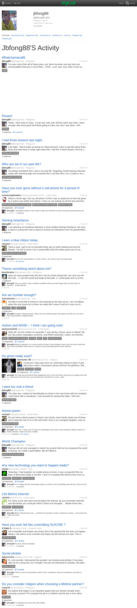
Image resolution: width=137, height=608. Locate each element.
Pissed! (7, 116)
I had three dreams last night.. (23, 140)
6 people (20, 208)
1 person (18, 132)
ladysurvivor (8, 557)
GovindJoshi (8, 298)
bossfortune (8, 272)
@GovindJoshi (21, 299)
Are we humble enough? (19, 295)
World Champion (13, 441)
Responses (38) (32, 35)
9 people (20, 481)
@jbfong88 (15, 61)
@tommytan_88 (37, 360)
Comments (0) (45, 35)
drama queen (11, 410)
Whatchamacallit (13, 57)
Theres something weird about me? (26, 268)
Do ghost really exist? (17, 356)
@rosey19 (14, 588)
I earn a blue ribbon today (20, 240)
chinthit (5, 498)
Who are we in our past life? (21, 164)
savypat (6, 244)
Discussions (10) (17, 35)
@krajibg (16, 528)
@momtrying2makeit (29, 195)
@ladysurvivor (21, 557)
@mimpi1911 (14, 469)
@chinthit (14, 498)
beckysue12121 (9, 329)
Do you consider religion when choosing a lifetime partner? (43, 584)
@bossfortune (20, 272)
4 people (20, 427)
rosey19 (6, 588)
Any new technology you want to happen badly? (35, 465)
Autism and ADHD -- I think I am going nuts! (32, 325)
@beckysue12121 (25, 329)
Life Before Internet (15, 494)
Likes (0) (67, 35)
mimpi (5, 469)
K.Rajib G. (7, 528)
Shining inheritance (15, 220)
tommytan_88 (24, 360)
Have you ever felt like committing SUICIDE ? (34, 524)
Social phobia (11, 553)
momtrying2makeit (11, 195)
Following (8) (7, 39)
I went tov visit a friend (17, 386)
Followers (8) (77, 35)
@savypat (14, 244)
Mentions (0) (57, 35)
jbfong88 (6, 61)
